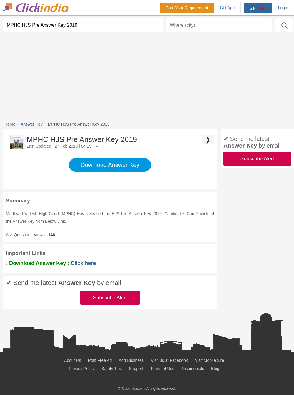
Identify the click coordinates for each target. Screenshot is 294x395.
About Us (72, 360)
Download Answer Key (110, 165)
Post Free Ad (100, 360)
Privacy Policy (81, 368)
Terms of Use (162, 368)
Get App (227, 7)
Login (283, 7)
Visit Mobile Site (209, 360)
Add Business (131, 360)
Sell (258, 8)
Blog (215, 368)
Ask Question (18, 234)
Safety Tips (111, 368)
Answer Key (32, 124)
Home (9, 124)
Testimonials (192, 368)
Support (136, 368)
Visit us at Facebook (169, 360)
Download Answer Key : (52, 263)
